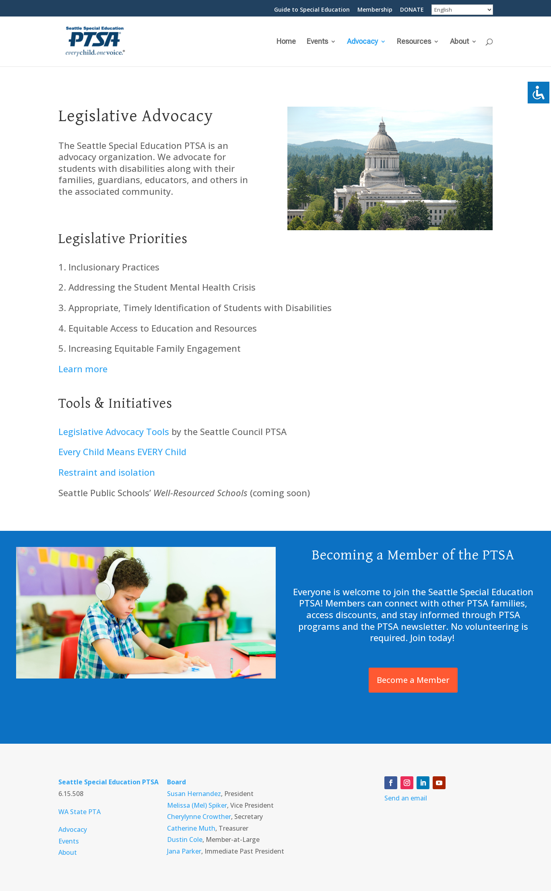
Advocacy (362, 42)
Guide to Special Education (312, 10)
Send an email (405, 798)
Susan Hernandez (194, 793)
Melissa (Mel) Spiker (197, 805)
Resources (414, 42)
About (459, 42)
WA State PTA (79, 811)
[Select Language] (462, 9)
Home (286, 42)
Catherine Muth (191, 828)
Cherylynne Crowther (199, 816)
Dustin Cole (184, 839)
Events (317, 42)
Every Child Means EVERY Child (122, 452)
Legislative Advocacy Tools (113, 431)
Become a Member (413, 679)
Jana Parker (184, 851)
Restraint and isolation (106, 472)
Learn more (82, 369)
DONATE (412, 10)
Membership (374, 10)
